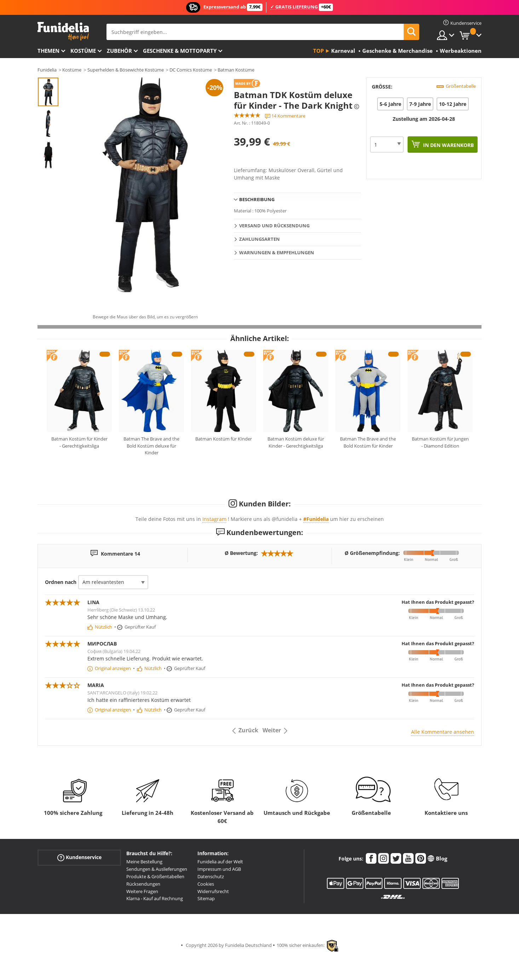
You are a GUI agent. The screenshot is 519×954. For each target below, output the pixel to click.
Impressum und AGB (219, 869)
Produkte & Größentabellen (155, 876)
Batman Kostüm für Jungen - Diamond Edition (440, 442)
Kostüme (83, 50)
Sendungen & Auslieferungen (156, 869)
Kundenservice (79, 857)
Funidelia (47, 70)
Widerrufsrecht (213, 891)
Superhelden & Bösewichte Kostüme (125, 70)
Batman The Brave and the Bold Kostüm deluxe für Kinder (151, 446)
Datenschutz (210, 876)
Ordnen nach (60, 582)
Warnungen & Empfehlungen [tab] (276, 252)
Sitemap (206, 898)
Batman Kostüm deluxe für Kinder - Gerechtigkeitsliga (295, 442)
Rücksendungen (143, 884)
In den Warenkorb (448, 145)
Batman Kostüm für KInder (223, 439)
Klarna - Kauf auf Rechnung (154, 898)
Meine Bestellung (144, 861)
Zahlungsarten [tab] (259, 239)
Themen (48, 50)
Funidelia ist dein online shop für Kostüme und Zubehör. (63, 31)
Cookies (205, 884)
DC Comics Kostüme (190, 70)
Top (318, 50)
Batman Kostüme (236, 70)
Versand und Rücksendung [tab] (274, 225)
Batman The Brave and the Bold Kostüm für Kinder (368, 442)
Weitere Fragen (142, 891)
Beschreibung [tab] (257, 199)
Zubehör (119, 50)
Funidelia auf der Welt (220, 861)
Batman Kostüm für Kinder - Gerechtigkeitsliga (79, 442)
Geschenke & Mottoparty (180, 50)
